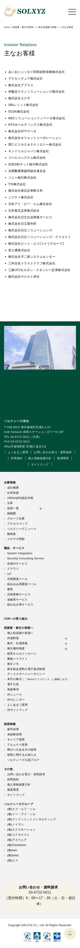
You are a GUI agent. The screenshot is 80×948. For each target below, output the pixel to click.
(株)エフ (12, 860)
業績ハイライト (17, 658)
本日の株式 (38, 679)
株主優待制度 (16, 648)
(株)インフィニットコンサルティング (31, 819)
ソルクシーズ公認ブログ (23, 759)
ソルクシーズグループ (18, 804)
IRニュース (14, 694)
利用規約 (17, 458)
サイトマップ (40, 464)
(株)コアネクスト (18, 834)
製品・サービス (14, 548)
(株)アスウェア (17, 839)
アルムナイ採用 (17, 744)
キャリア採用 (16, 739)
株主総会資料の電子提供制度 (26, 669)
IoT (9, 573)
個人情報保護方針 (40, 458)
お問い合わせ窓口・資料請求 (53, 452)
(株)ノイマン (15, 824)
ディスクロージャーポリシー (26, 674)
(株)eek (12, 850)
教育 (10, 589)
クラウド (13, 568)
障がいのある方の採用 (21, 749)
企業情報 (10, 482)
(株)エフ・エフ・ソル (21, 809)
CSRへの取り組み (16, 618)
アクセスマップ (17, 523)
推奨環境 (63, 458)
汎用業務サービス (19, 594)
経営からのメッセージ (21, 653)
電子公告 (13, 684)
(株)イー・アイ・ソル (21, 814)
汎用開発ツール (17, 579)
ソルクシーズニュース (21, 528)
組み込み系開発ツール (21, 584)
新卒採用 (13, 729)
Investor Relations (20, 45)
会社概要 (13, 487)
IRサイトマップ (17, 710)
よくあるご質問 (18, 452)
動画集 (11, 534)
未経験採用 (14, 734)
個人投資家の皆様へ (20, 633)
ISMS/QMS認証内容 (20, 498)
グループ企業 (16, 518)
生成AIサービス (17, 563)
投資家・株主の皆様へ (18, 627)
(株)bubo (13, 855)
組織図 (11, 513)
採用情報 (10, 724)
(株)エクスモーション (21, 829)
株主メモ (13, 663)
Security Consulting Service (25, 558)
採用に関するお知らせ (21, 754)
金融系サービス (17, 599)
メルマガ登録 (16, 538)
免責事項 (13, 689)
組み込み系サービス (20, 604)
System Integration (19, 553)
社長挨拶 (13, 492)
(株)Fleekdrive (16, 845)
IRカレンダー (16, 699)
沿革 (10, 503)
